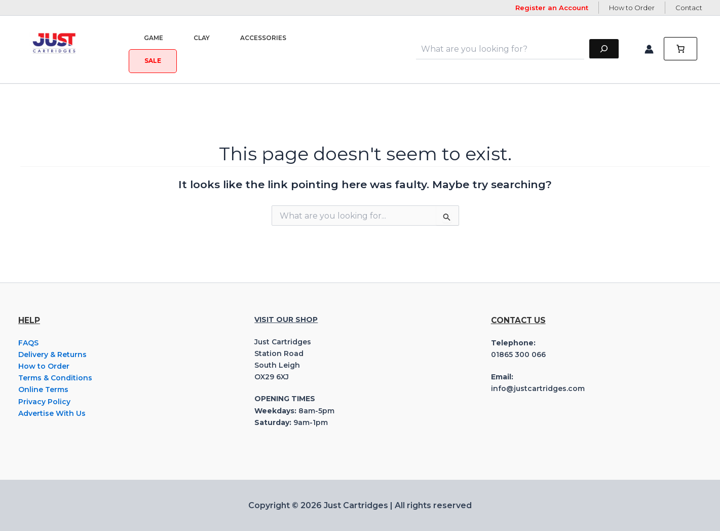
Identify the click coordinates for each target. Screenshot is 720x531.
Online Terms (43, 389)
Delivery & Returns (52, 354)
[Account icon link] (649, 49)
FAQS (28, 342)
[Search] (604, 49)
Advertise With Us (52, 413)
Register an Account (551, 8)
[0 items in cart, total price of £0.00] (680, 49)
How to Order (632, 8)
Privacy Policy (44, 401)
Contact (688, 8)
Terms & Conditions (55, 377)
